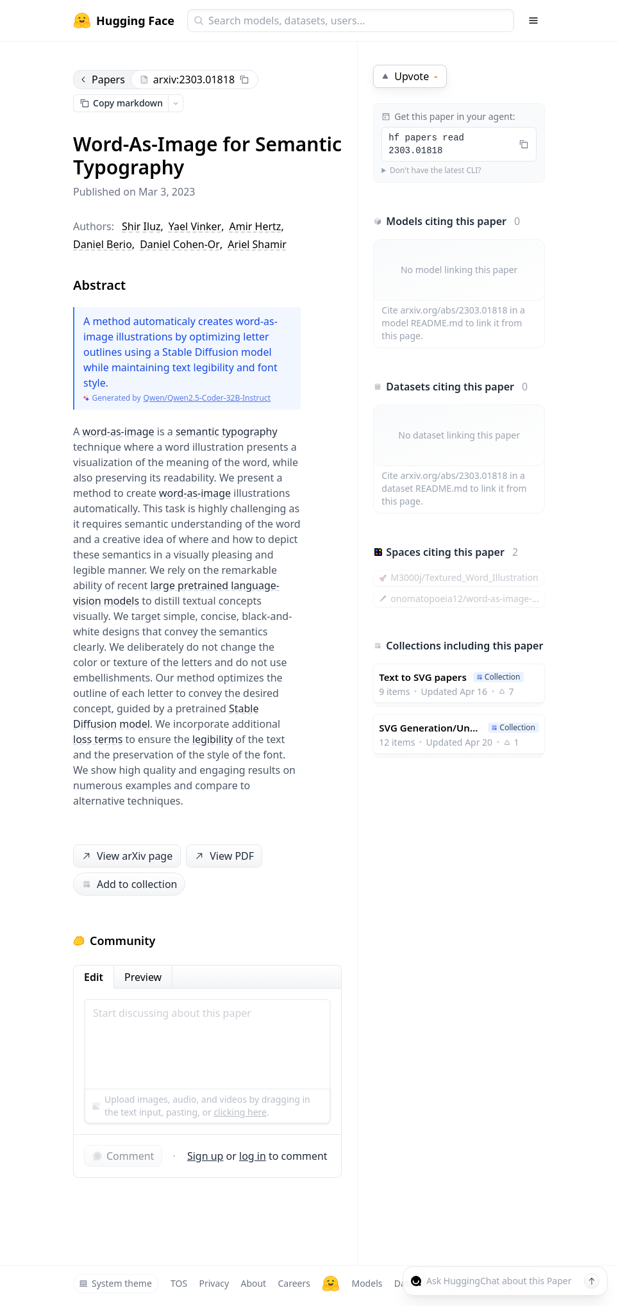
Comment (123, 1156)
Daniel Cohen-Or (180, 244)
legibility (212, 739)
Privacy (214, 1283)
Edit (93, 977)
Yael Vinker (195, 226)
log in (252, 1156)
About (253, 1283)
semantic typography (227, 431)
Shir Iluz (141, 226)
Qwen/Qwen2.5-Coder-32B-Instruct (207, 398)
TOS (179, 1283)
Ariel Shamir (257, 244)
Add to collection (129, 884)
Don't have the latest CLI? (435, 170)
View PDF (223, 856)
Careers (294, 1283)
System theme (115, 1283)
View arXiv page (126, 856)
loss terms (97, 739)
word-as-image (118, 431)
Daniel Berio (102, 244)
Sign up (205, 1156)
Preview (143, 977)
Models (366, 1283)
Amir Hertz (255, 226)
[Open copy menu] (175, 103)
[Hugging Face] (331, 1284)
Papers (102, 79)
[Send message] (591, 1281)
